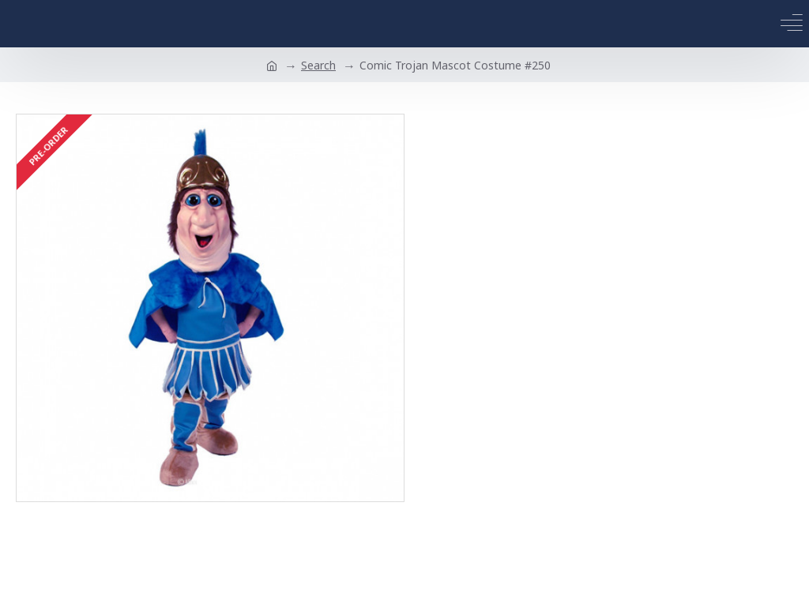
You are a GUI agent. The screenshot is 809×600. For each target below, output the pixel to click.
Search (318, 65)
